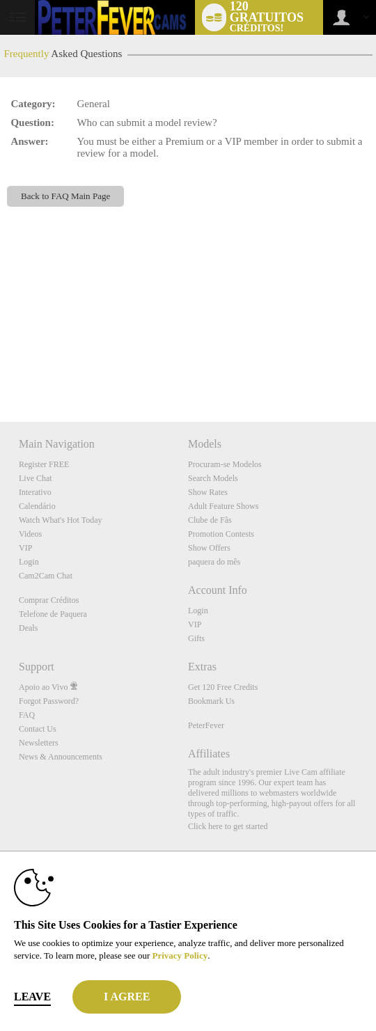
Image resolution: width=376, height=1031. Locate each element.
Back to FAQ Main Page (65, 196)
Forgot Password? (49, 701)
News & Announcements (60, 757)
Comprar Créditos (49, 600)
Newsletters (38, 743)
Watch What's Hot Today (60, 520)
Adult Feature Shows (223, 506)
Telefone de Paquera (53, 614)
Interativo (35, 492)
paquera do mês (214, 562)
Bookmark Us (211, 701)
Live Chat (35, 478)
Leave (32, 996)
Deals (28, 628)
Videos (30, 534)
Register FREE (44, 464)
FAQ (27, 715)
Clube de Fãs (210, 520)
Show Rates (208, 492)
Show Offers (209, 548)
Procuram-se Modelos (225, 464)
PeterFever (206, 725)
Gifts (196, 638)
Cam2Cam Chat (45, 576)
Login (29, 562)
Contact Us (37, 729)
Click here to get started (228, 826)
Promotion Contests (221, 534)
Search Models (213, 478)
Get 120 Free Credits (223, 687)
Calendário (37, 506)
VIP (25, 548)
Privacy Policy (179, 955)
